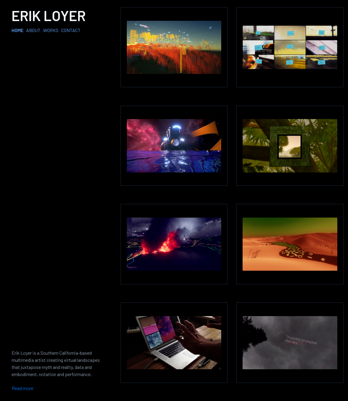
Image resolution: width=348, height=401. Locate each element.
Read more (22, 388)
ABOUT (33, 30)
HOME (17, 30)
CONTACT (70, 30)
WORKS (50, 30)
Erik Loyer (49, 15)
